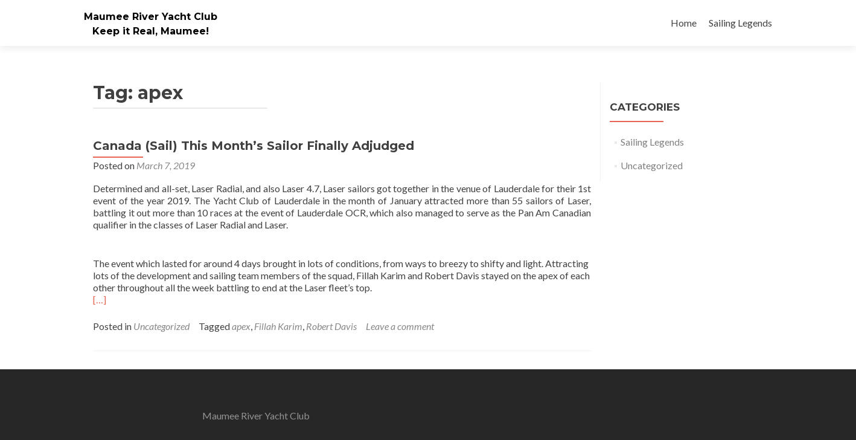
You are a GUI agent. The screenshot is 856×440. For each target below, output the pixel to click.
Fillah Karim (278, 326)
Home (684, 22)
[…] (99, 299)
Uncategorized (161, 326)
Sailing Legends (740, 22)
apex (241, 326)
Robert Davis (331, 326)
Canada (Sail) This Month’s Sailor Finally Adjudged (253, 145)
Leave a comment (400, 326)
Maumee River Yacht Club (150, 16)
